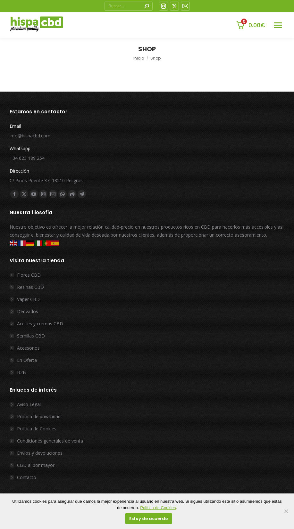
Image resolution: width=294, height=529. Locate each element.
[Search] (129, 6)
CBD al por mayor (36, 465)
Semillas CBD (31, 336)
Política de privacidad (39, 416)
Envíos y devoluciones (40, 453)
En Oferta (27, 360)
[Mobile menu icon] (278, 25)
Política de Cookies (36, 429)
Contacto (26, 477)
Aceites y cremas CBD (40, 324)
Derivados (27, 311)
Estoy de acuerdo (148, 519)
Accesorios (28, 348)
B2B (21, 372)
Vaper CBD (28, 299)
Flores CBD (29, 275)
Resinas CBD (30, 287)
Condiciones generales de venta (50, 441)
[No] (286, 511)
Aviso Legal (29, 404)
